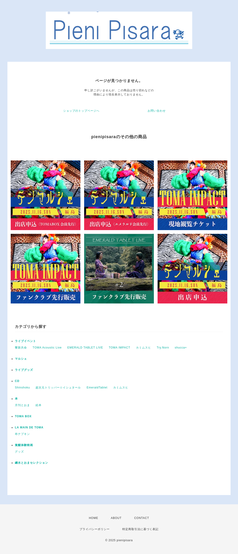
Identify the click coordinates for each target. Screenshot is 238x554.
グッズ (19, 451)
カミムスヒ (143, 347)
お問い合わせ (157, 110)
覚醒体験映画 (24, 445)
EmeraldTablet (97, 387)
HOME (93, 518)
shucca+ (181, 347)
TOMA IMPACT (119, 347)
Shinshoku (22, 387)
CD (17, 381)
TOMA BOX (23, 416)
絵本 (39, 405)
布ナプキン (22, 434)
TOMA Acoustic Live (47, 347)
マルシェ (21, 358)
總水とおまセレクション (31, 462)
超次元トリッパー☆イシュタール (58, 387)
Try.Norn (163, 347)
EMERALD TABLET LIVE (85, 347)
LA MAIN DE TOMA (29, 427)
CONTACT (141, 518)
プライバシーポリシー (94, 529)
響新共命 (21, 347)
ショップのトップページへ (81, 110)
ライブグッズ (24, 370)
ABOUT (116, 518)
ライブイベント (25, 341)
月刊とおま (22, 405)
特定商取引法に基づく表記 (140, 529)
